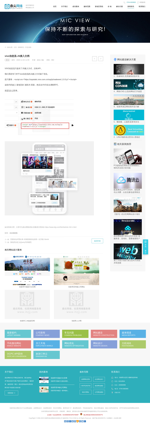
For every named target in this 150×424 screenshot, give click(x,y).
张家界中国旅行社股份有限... (60, 381)
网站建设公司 (30, 7)
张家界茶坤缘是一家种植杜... (60, 390)
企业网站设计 (99, 379)
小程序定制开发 (85, 386)
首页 (54, 6)
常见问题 (28, 47)
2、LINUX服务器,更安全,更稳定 (127, 137)
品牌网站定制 (85, 379)
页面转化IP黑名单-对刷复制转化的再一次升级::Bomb (29, 239)
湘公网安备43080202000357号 (93, 415)
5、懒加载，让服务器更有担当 (126, 122)
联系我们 (115, 372)
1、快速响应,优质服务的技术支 (127, 76)
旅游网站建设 (99, 386)
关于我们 (9, 372)
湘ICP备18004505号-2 (99, 418)
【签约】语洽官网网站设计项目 (127, 214)
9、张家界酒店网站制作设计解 (126, 107)
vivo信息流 (13, 233)
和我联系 (141, 2)
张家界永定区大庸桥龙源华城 (128, 377)
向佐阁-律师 (117, 418)
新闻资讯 (131, 6)
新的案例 (43, 372)
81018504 (122, 381)
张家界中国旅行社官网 (59, 378)
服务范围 (84, 372)
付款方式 (117, 392)
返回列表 (97, 241)
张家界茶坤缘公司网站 (59, 387)
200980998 (122, 385)
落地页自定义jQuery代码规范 (21, 242)
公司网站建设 (99, 392)
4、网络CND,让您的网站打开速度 (128, 91)
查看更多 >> (11, 393)
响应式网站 (85, 392)
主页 (15, 47)
